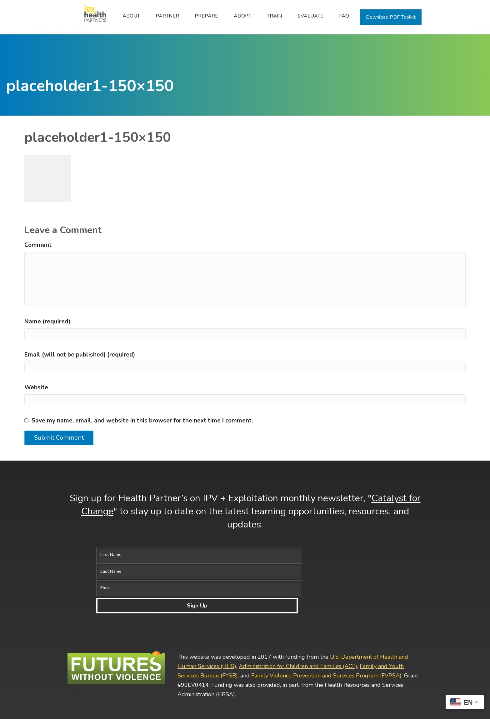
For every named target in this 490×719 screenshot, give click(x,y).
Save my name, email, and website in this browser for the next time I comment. (142, 421)
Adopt (242, 15)
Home (91, 15)
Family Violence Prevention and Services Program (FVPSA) (326, 624)
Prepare (206, 15)
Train (274, 15)
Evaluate (310, 15)
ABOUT (131, 15)
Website (36, 387)
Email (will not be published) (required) (79, 355)
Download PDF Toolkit (391, 17)
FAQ (344, 15)
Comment (38, 245)
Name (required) (47, 321)
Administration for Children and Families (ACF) (298, 615)
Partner (167, 15)
